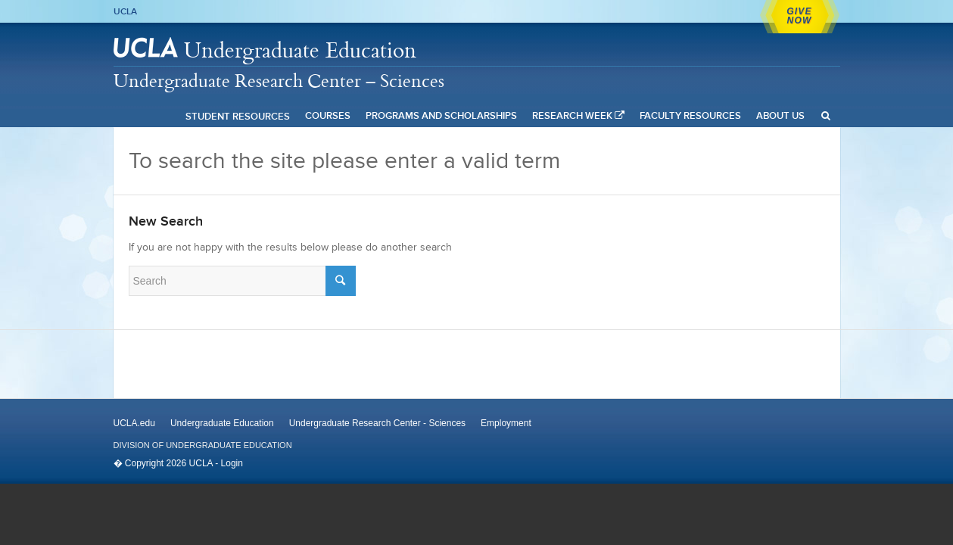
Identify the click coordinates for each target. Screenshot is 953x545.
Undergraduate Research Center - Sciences (377, 423)
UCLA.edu (134, 423)
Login (232, 463)
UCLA (125, 11)
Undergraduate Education (300, 49)
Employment (506, 423)
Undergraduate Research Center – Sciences (279, 80)
